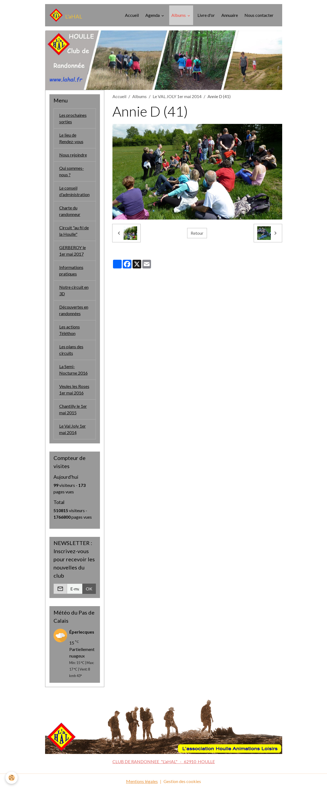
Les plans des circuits (71, 350)
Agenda (153, 15)
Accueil (132, 15)
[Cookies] (11, 778)
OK (89, 588)
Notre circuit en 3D (74, 290)
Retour (197, 233)
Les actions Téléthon (69, 330)
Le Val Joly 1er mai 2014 (72, 429)
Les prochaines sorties (73, 118)
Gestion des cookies (182, 781)
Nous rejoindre (73, 154)
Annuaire (229, 15)
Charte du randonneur (69, 211)
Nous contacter (258, 15)
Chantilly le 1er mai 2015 (73, 409)
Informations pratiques (71, 270)
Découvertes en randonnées (73, 310)
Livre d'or (206, 15)
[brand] (65, 15)
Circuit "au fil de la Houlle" (74, 231)
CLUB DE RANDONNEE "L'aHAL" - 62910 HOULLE (163, 761)
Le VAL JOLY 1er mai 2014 (177, 96)
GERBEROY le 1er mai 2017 (72, 250)
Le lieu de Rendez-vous (71, 138)
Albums (179, 15)
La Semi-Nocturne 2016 (73, 369)
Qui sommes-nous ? (71, 171)
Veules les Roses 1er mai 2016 (74, 389)
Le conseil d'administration (74, 191)
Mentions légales (142, 781)
